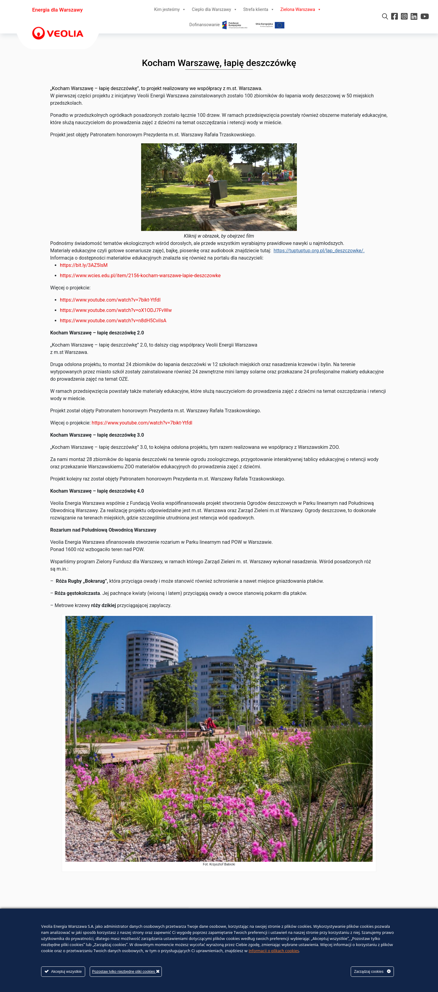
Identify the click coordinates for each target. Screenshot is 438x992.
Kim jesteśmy (170, 9)
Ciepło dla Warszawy (214, 9)
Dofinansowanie (237, 24)
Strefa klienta (258, 9)
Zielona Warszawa (300, 9)
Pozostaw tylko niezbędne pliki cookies (125, 971)
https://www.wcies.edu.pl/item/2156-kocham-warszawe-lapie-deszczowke (140, 275)
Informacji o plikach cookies (274, 951)
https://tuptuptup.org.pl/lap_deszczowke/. (318, 250)
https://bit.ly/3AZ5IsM (84, 265)
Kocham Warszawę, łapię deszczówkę (219, 63)
